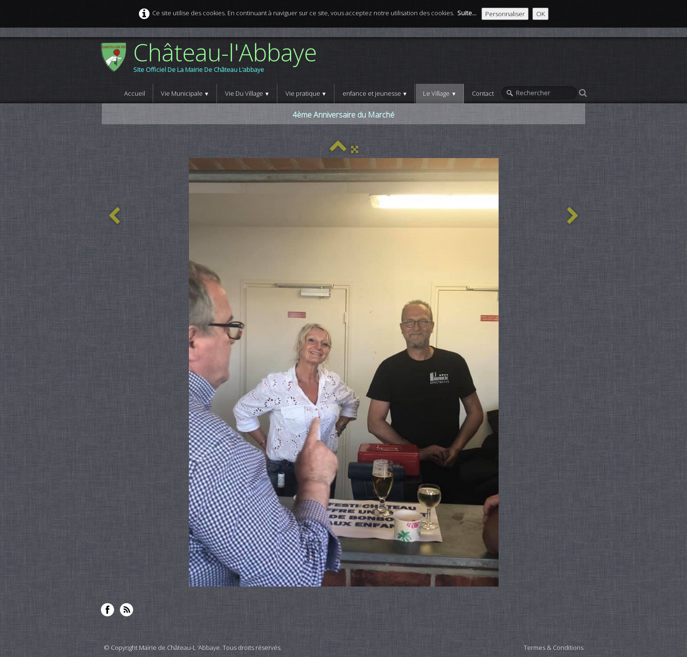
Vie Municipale (185, 93)
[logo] (212, 60)
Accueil (134, 93)
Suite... (466, 13)
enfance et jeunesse (375, 93)
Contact (483, 93)
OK (540, 14)
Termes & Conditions (553, 647)
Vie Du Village (247, 93)
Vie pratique (306, 93)
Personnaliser (505, 14)
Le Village (439, 93)
